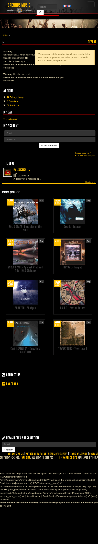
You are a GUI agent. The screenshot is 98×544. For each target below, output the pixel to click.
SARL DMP (25, 457)
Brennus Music (16, 454)
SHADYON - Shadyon (25, 308)
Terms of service (78, 454)
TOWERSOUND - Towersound (72, 348)
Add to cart (13, 105)
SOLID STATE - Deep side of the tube (25, 228)
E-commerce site (68, 457)
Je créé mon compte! (85, 156)
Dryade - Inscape (73, 226)
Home (5, 35)
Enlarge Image (15, 97)
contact (93, 454)
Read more (90, 182)
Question (12, 101)
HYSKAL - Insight (72, 267)
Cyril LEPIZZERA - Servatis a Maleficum (25, 350)
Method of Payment (36, 454)
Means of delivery (58, 454)
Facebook (10, 384)
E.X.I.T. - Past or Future (72, 308)
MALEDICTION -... (22, 170)
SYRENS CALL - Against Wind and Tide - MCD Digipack (25, 269)
